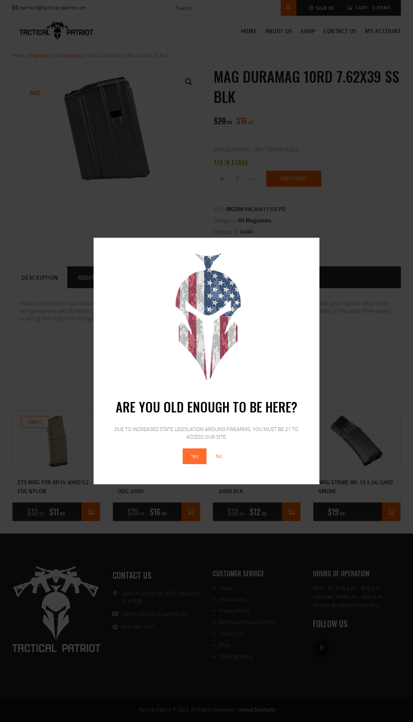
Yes (194, 456)
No (219, 456)
